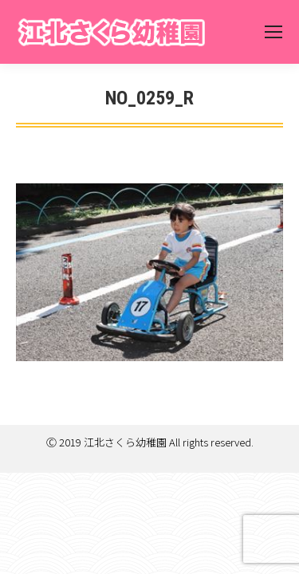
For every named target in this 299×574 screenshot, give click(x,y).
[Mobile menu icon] (273, 31)
